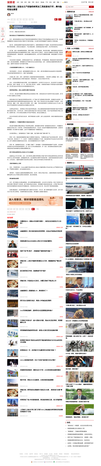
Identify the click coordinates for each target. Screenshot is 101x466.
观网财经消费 (13, 212)
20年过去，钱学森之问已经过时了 (81, 115)
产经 (47, 2)
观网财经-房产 (59, 406)
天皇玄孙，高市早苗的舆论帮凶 (80, 86)
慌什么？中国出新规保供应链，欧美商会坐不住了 (83, 15)
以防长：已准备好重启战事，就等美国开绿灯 (80, 443)
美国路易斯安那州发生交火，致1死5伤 (79, 440)
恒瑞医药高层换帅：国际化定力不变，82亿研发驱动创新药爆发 (40, 370)
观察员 (65, 2)
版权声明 (31, 453)
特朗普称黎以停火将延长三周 (76, 428)
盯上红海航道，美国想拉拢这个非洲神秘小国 (79, 259)
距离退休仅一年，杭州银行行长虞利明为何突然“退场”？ (38, 350)
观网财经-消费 (59, 227)
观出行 (37, 2)
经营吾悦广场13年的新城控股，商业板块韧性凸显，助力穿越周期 (41, 400)
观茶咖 (61, 257)
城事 (54, 2)
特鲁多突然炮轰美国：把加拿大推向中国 (77, 401)
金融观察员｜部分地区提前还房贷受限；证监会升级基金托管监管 (41, 231)
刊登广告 (41, 453)
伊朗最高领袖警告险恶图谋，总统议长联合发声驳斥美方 (84, 434)
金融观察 (61, 237)
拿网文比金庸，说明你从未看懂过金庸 (82, 51)
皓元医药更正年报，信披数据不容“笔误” (33, 271)
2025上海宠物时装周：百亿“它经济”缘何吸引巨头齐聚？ (38, 360)
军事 (33, 2)
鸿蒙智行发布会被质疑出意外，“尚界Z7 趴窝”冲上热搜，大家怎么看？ (82, 108)
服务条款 (36, 453)
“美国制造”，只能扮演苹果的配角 (77, 431)
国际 (29, 2)
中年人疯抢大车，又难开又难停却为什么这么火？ (82, 66)
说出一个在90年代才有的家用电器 (81, 72)
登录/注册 (90, 2)
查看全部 (91, 12)
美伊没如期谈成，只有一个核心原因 (81, 101)
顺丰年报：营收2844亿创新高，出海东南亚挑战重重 (36, 380)
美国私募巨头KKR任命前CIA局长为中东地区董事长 (36, 241)
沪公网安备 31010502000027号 (37, 461)
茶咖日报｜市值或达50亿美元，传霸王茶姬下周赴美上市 (38, 281)
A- (22, 22)
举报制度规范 (66, 453)
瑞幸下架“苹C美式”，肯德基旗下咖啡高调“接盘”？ (36, 251)
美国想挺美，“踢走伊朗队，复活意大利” (77, 417)
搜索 (91, 6)
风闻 (22, 2)
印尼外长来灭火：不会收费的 (74, 290)
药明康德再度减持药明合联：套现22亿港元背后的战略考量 (39, 330)
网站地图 (55, 453)
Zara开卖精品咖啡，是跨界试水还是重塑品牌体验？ (36, 310)
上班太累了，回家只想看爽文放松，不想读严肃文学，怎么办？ (82, 80)
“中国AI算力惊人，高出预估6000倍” (83, 21)
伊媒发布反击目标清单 (72, 244)
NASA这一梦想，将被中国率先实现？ (76, 353)
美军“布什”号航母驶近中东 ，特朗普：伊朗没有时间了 (83, 437)
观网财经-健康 (59, 277)
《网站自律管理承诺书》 (75, 453)
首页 (18, 2)
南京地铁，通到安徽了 (72, 369)
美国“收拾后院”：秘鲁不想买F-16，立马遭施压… (83, 34)
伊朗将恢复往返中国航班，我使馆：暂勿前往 (79, 195)
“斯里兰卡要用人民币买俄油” (74, 274)
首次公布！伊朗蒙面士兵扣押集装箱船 (77, 321)
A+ (25, 22)
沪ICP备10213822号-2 (24, 456)
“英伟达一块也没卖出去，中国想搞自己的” (83, 41)
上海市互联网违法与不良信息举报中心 (62, 461)
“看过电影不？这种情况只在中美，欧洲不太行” (79, 211)
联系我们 (21, 453)
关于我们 (26, 453)
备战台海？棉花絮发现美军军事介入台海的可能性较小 (82, 59)
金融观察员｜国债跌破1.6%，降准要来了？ (34, 291)
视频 (58, 2)
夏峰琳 (12, 13)
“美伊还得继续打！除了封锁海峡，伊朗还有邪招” (83, 28)
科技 (50, 2)
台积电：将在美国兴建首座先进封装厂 (79, 446)
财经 (25, 2)
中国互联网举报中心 (48, 461)
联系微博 (46, 453)
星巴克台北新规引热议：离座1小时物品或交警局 (35, 300)
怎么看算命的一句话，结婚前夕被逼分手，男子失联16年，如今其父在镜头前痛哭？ (82, 95)
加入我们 (51, 453)
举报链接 (60, 453)
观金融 (42, 2)
